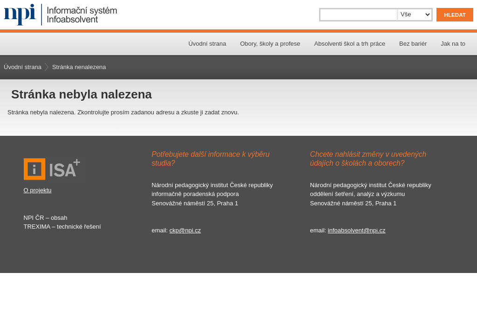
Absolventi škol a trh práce (349, 43)
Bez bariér (413, 43)
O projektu (38, 190)
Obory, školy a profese (270, 43)
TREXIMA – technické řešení (62, 226)
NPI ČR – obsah (46, 217)
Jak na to (453, 43)
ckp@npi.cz (185, 230)
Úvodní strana (207, 43)
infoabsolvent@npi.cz (357, 230)
